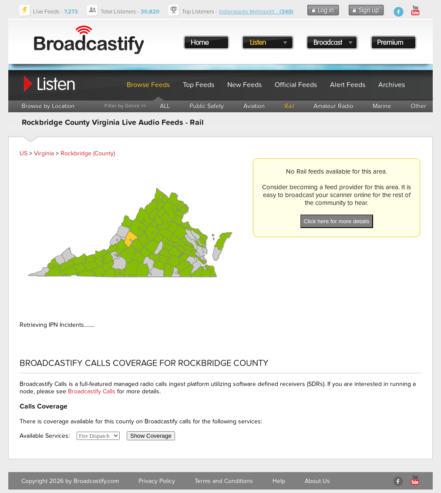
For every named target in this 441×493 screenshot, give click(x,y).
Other (418, 106)
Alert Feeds (347, 84)
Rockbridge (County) (88, 153)
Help (279, 481)
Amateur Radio (333, 106)
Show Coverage (151, 436)
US (23, 153)
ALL (165, 106)
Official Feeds (296, 84)
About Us (317, 481)
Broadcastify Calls (91, 391)
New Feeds (244, 84)
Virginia (44, 153)
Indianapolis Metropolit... (256, 11)
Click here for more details (337, 221)
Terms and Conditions (224, 481)
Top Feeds (198, 84)
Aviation (254, 106)
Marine (382, 106)
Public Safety (206, 106)
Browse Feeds (148, 84)
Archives (391, 84)
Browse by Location (47, 106)
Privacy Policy (156, 481)
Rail (289, 106)
